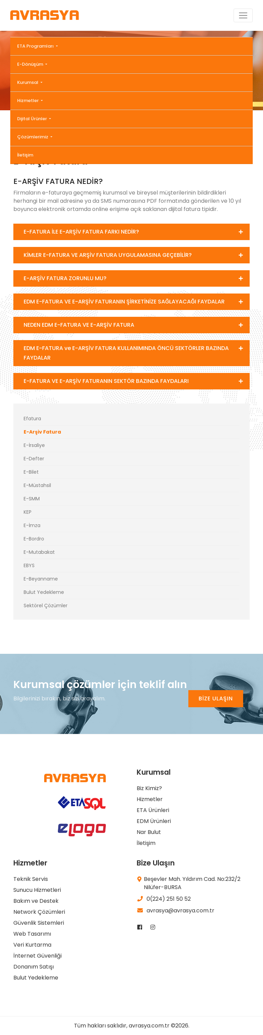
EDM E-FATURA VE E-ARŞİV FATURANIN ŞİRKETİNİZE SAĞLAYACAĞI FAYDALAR (124, 301)
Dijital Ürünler (32, 118)
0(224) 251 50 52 (164, 899)
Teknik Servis (30, 879)
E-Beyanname (41, 578)
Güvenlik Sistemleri (38, 923)
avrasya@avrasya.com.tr (175, 910)
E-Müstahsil (37, 485)
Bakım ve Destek (36, 901)
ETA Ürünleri (153, 810)
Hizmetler (28, 100)
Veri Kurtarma (32, 945)
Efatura (32, 418)
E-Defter (34, 458)
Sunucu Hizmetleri (37, 890)
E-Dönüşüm (30, 64)
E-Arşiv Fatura (42, 431)
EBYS (29, 565)
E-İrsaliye (34, 445)
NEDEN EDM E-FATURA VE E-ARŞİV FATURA (79, 325)
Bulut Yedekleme (44, 592)
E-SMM (32, 498)
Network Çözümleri (39, 912)
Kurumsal (28, 82)
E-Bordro (34, 538)
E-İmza (32, 525)
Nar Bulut (149, 832)
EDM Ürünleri (154, 821)
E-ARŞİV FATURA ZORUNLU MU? (65, 278)
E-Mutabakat (39, 552)
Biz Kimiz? (149, 788)
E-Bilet (31, 472)
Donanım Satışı (33, 967)
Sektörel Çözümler (45, 605)
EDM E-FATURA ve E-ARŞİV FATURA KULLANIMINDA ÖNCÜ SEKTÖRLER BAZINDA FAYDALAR (126, 353)
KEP (28, 512)
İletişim (25, 155)
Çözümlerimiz (33, 137)
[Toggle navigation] (243, 15)
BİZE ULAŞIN (216, 698)
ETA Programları (36, 46)
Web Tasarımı (32, 934)
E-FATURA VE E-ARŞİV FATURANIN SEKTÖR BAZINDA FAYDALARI (106, 381)
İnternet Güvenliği (37, 956)
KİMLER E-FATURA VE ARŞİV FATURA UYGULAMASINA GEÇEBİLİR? (108, 255)
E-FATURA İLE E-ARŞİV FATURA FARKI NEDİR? (81, 232)
